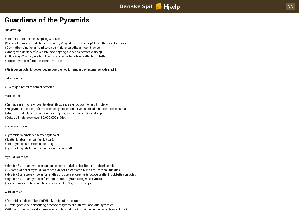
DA (290, 6)
